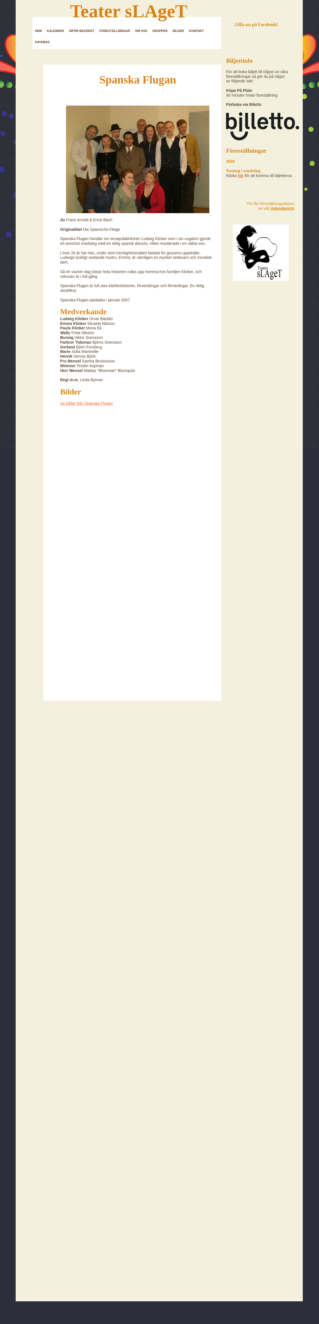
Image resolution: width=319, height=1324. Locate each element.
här (241, 175)
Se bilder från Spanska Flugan (86, 403)
